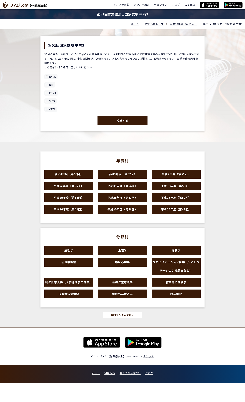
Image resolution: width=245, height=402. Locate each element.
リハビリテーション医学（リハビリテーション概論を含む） (176, 279)
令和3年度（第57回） (122, 177)
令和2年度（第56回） (176, 177)
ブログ (149, 392)
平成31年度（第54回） (122, 190)
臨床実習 (176, 311)
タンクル (148, 375)
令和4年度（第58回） (69, 177)
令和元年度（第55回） (69, 190)
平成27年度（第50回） (176, 204)
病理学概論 (69, 274)
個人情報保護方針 (130, 392)
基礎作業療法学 (122, 298)
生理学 (122, 260)
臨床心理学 (122, 274)
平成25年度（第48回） (122, 217)
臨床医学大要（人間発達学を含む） (69, 298)
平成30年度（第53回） (176, 190)
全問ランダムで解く (122, 334)
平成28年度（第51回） (183, 24)
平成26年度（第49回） (69, 217)
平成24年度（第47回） (176, 217)
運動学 (176, 260)
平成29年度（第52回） (69, 204)
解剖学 (68, 260)
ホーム (135, 24)
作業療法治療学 (69, 311)
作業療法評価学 (176, 298)
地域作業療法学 (122, 311)
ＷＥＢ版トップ (154, 24)
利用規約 (109, 392)
